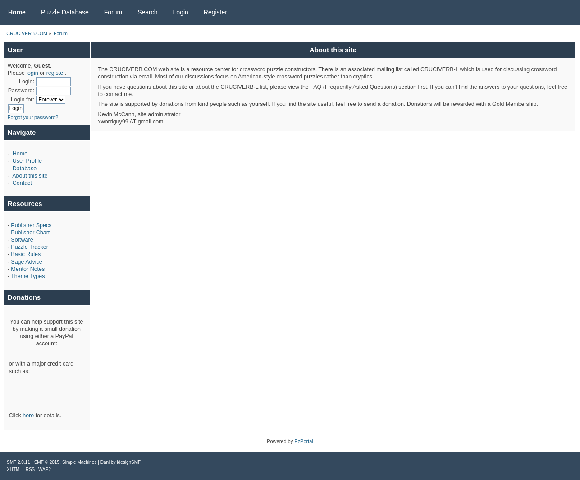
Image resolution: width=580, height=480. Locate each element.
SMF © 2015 (46, 462)
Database (25, 168)
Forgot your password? (33, 117)
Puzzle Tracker (29, 247)
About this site (29, 176)
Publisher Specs (31, 225)
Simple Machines (79, 462)
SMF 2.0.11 (18, 462)
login (32, 73)
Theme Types (28, 276)
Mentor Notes (28, 269)
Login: (26, 81)
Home (20, 154)
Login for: (22, 99)
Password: (21, 90)
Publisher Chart (30, 232)
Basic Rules (26, 254)
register (55, 73)
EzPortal (303, 441)
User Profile (27, 161)
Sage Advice (26, 262)
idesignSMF (129, 462)
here (28, 415)
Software (22, 240)
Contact (22, 183)
